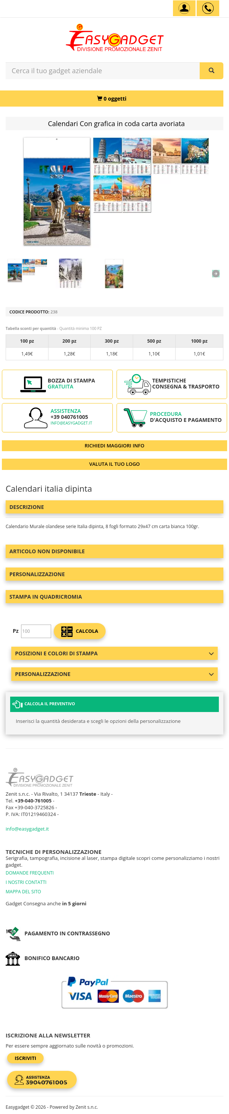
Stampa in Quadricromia (45, 596)
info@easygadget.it (71, 423)
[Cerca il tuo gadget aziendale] (211, 70)
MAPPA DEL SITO (23, 891)
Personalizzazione (37, 574)
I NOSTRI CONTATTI (26, 882)
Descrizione (26, 506)
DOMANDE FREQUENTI (30, 873)
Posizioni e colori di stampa (114, 653)
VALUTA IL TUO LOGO (114, 464)
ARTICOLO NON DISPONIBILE (47, 551)
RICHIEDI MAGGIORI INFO (114, 445)
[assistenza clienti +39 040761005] (208, 8)
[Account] (184, 8)
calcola (79, 631)
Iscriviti (25, 1058)
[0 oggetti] (111, 98)
